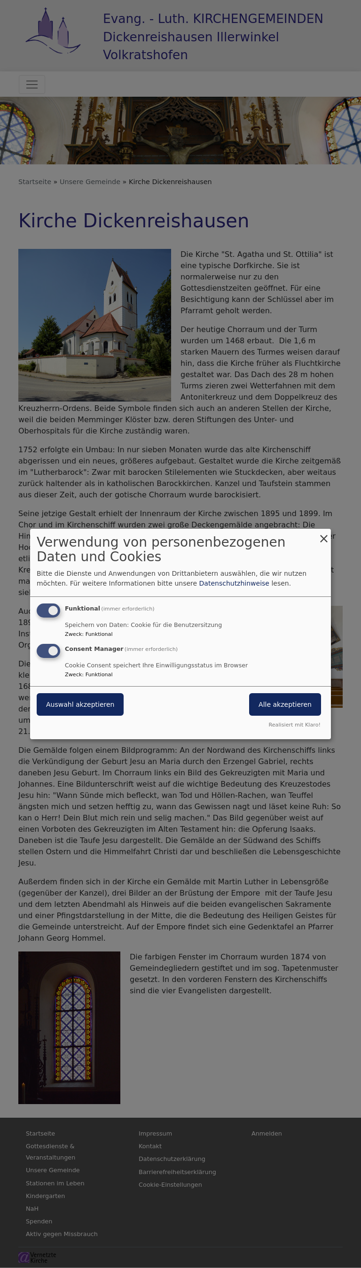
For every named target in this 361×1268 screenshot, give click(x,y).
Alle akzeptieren (285, 704)
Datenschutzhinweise (234, 583)
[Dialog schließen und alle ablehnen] (324, 535)
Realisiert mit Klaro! (294, 725)
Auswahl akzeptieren (80, 704)
